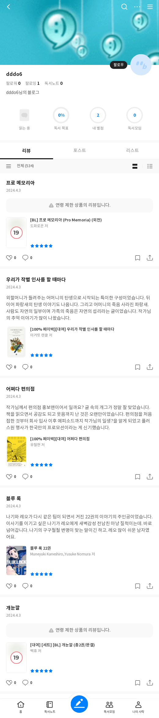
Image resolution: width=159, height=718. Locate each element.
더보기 (137, 7)
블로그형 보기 (135, 166)
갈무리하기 (138, 258)
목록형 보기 (150, 166)
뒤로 (9, 7)
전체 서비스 (150, 7)
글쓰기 (79, 704)
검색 (124, 7)
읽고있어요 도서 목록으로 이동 (24, 115)
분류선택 (9, 166)
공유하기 (150, 258)
